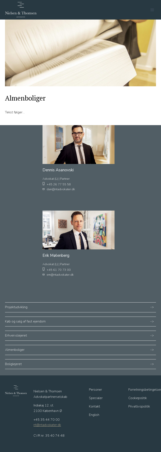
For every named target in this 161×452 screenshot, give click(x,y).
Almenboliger (14, 349)
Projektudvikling (16, 307)
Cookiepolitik (137, 398)
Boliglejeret (13, 364)
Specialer (96, 398)
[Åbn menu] (152, 10)
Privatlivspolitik (139, 406)
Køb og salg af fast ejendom (25, 321)
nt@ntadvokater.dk (47, 425)
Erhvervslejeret (16, 335)
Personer (95, 389)
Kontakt (94, 406)
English (94, 415)
